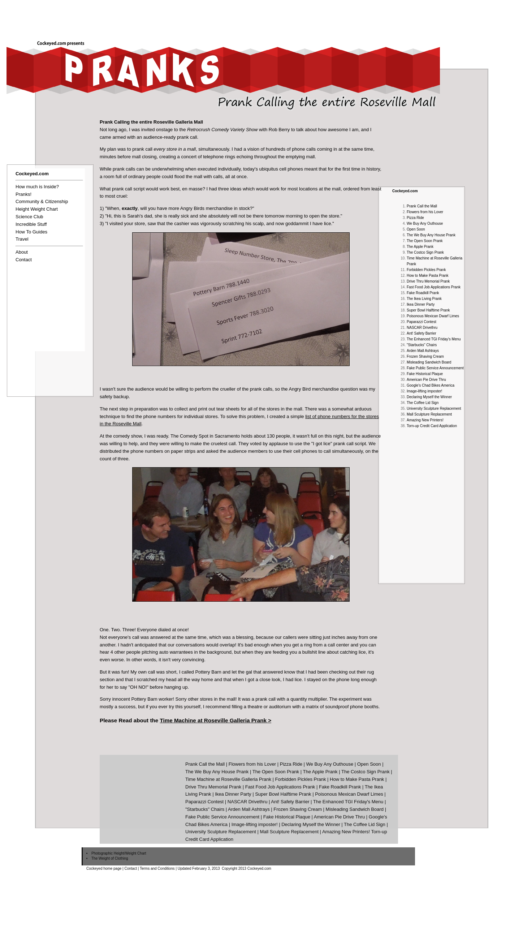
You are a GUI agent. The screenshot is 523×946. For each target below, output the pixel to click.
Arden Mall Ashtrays (423, 351)
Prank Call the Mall (422, 206)
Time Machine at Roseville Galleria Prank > (215, 720)
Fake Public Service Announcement (435, 368)
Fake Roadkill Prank (423, 293)
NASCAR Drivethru (422, 328)
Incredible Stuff (31, 224)
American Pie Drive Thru (426, 380)
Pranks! (23, 194)
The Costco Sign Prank (425, 252)
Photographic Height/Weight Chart (118, 853)
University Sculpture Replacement (434, 408)
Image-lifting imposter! (424, 391)
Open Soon (416, 229)
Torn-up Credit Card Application (432, 426)
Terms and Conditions (157, 868)
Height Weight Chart (37, 209)
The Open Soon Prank (425, 241)
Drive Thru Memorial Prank (428, 281)
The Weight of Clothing (109, 858)
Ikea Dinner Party (421, 304)
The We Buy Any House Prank (431, 235)
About (22, 252)
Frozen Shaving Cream (425, 356)
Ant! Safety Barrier (421, 333)
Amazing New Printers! (425, 420)
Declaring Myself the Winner (429, 397)
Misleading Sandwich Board (429, 362)
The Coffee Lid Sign (422, 403)
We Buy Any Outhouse (425, 223)
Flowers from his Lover (425, 212)
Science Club (29, 216)
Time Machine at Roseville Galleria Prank (228, 779)
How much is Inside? (37, 186)
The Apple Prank (420, 247)
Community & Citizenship (42, 201)
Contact (24, 259)
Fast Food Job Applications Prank (434, 287)
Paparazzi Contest (421, 322)
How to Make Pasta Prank (428, 276)
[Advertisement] (391, 17)
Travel (22, 239)
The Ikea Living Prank (424, 299)
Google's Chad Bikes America (430, 385)
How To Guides (31, 232)
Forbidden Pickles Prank (426, 270)
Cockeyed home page (103, 868)
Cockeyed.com (405, 191)
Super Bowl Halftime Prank (428, 310)
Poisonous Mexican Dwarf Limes (433, 316)
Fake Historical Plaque (425, 374)
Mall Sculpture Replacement (429, 414)
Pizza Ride (415, 218)
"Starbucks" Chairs (422, 345)
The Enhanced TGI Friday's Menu (434, 339)
